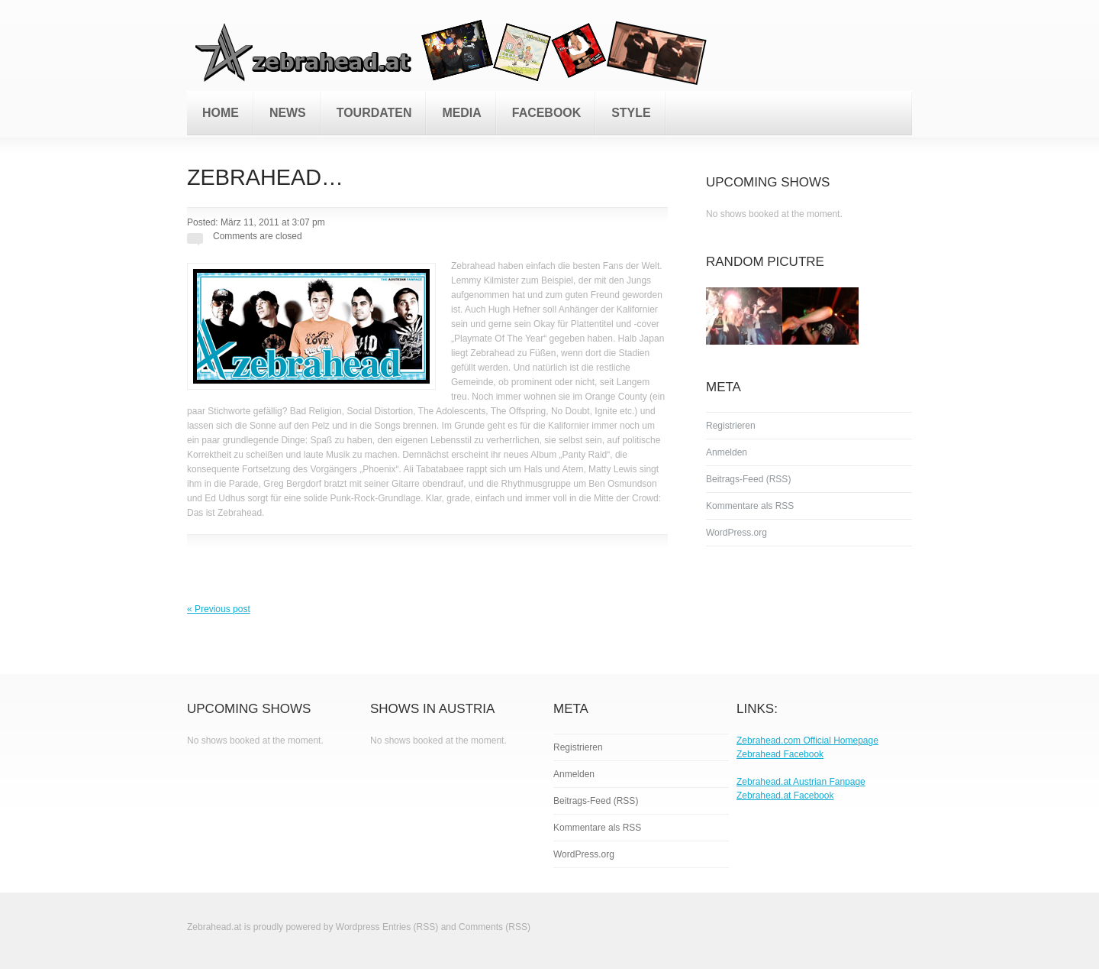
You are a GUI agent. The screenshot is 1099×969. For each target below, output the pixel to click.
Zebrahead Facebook (779, 754)
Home (220, 112)
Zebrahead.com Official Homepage (807, 740)
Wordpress (358, 927)
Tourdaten (374, 112)
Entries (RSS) (410, 927)
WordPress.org (736, 532)
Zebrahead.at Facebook (784, 795)
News (287, 112)
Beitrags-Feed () (748, 479)
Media (461, 112)
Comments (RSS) (494, 927)
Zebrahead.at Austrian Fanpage (800, 781)
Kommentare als (750, 506)
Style (630, 112)
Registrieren (731, 425)
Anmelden (726, 452)
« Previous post (218, 609)
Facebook (546, 112)
